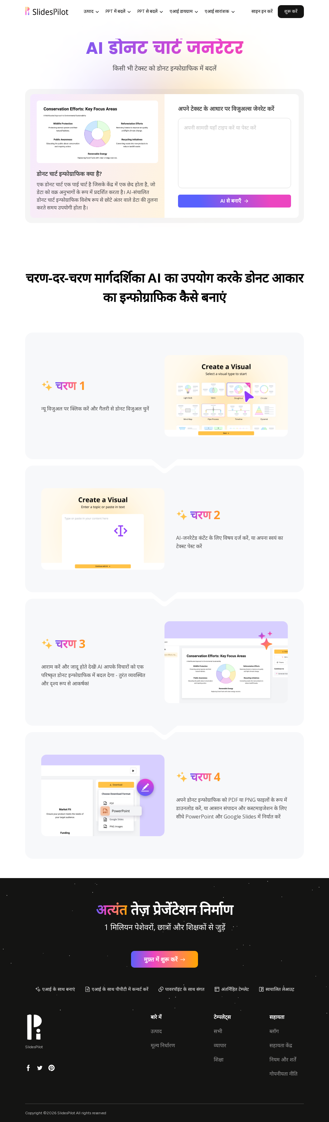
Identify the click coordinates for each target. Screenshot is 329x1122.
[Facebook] (28, 1067)
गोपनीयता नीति (283, 1074)
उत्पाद (156, 1031)
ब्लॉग (274, 1031)
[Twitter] (40, 1067)
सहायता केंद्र (280, 1045)
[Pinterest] (51, 1067)
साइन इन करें (262, 11)
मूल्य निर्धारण (163, 1045)
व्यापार (220, 1045)
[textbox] (234, 153)
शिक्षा (218, 1060)
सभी (218, 1031)
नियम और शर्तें (282, 1060)
